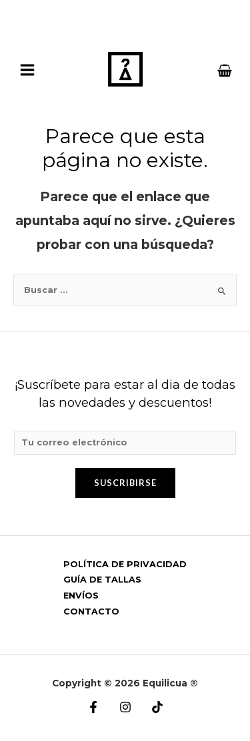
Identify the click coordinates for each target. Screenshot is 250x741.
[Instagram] (125, 707)
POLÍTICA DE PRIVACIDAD (125, 564)
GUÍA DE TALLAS (102, 580)
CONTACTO (91, 612)
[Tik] (157, 707)
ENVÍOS (81, 596)
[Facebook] (93, 707)
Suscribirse (125, 482)
